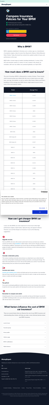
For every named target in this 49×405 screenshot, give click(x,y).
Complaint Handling (7, 388)
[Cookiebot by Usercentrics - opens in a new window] (42, 192)
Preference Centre (16, 388)
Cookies (23, 388)
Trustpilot (2, 1)
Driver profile (7, 332)
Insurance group (7, 327)
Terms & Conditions (37, 388)
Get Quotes (16, 35)
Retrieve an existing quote (11, 38)
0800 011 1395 (6, 376)
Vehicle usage (7, 337)
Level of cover (7, 323)
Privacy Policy (29, 388)
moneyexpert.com (5, 371)
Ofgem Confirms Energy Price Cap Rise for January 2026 (36, 375)
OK (40, 212)
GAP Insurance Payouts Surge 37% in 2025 (33, 379)
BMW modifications (8, 342)
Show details (42, 208)
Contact (44, 388)
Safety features (7, 346)
